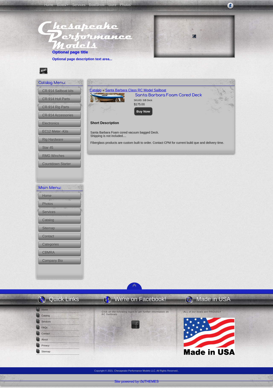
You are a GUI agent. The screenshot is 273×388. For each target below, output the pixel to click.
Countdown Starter (56, 164)
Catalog (48, 220)
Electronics (50, 123)
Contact (48, 236)
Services (48, 212)
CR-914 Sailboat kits (58, 91)
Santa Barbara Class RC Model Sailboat (135, 90)
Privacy (45, 345)
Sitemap (48, 228)
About (45, 339)
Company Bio (52, 260)
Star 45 (48, 147)
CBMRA (48, 252)
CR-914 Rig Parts (55, 107)
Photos (47, 204)
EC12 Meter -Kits (55, 131)
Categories (50, 244)
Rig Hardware (52, 139)
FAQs (45, 327)
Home (47, 196)
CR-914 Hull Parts (56, 99)
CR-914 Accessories (57, 115)
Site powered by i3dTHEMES (136, 381)
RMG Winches (53, 156)
